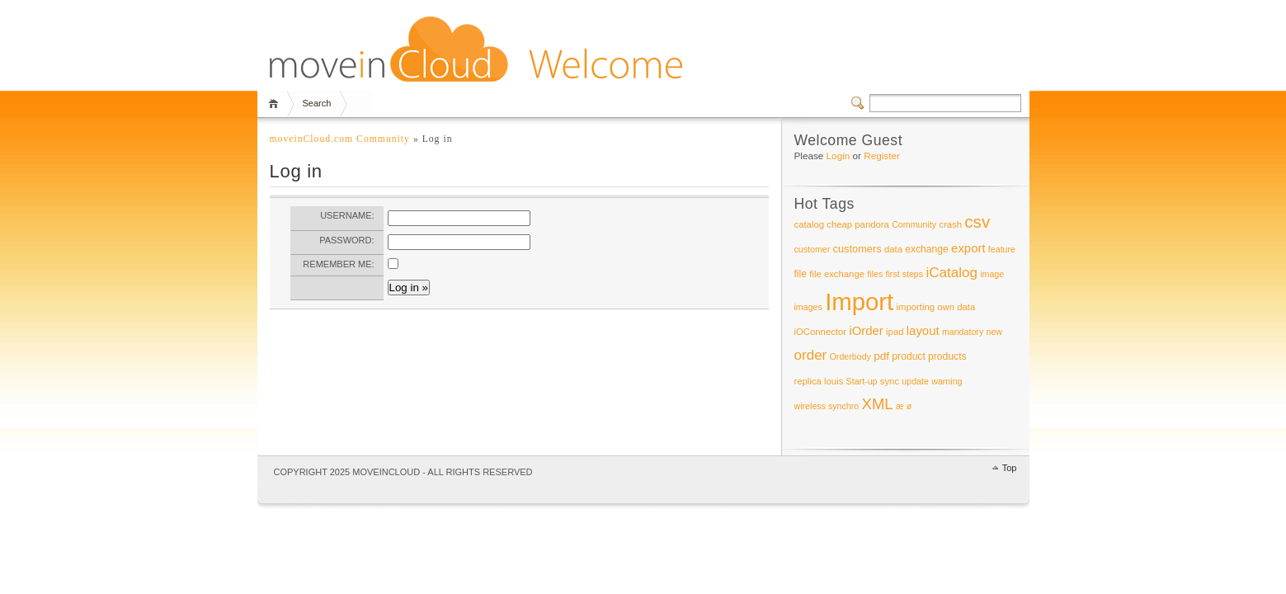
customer (812, 249)
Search (317, 103)
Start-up (862, 381)
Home (275, 103)
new (995, 332)
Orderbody (850, 356)
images (808, 307)
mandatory (962, 332)
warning (946, 381)
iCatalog (951, 272)
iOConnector (820, 332)
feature (1001, 249)
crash (950, 224)
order (810, 355)
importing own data (936, 307)
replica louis (819, 381)
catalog (809, 224)
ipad (894, 332)
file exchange (836, 274)
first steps (905, 274)
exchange (927, 249)
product (908, 356)
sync (889, 381)
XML (877, 403)
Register (882, 155)
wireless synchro (827, 406)
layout (923, 330)
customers (857, 249)
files (875, 274)
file (801, 274)
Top (1009, 468)
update (915, 381)
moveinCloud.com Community (340, 139)
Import (859, 301)
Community (914, 224)
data (893, 249)
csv (977, 221)
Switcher (860, 103)
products (947, 356)
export (968, 248)
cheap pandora (858, 224)
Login (838, 155)
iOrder (866, 330)
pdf (881, 356)
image (992, 274)
